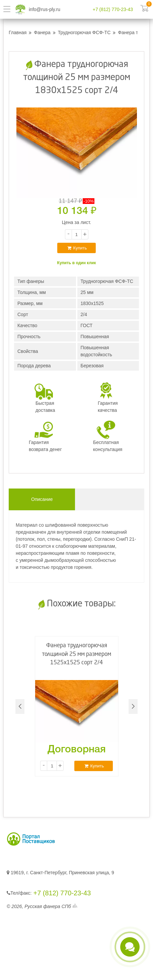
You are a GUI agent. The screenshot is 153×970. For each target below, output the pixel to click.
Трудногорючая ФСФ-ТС (84, 32)
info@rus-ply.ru (44, 9)
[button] (133, 706)
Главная (17, 32)
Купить (77, 247)
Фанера (42, 32)
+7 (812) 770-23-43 (113, 9)
